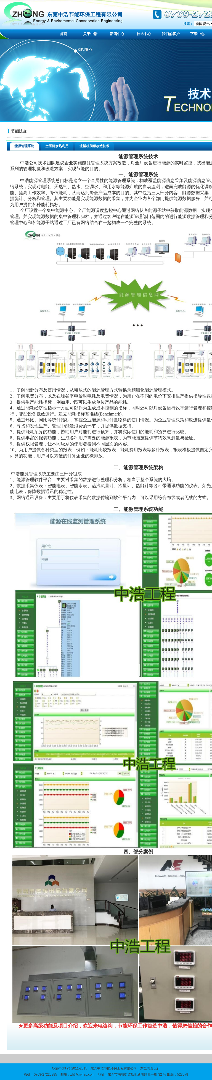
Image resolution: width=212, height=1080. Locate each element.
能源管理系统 (24, 146)
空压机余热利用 (56, 146)
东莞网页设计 (150, 1068)
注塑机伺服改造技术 (94, 146)
